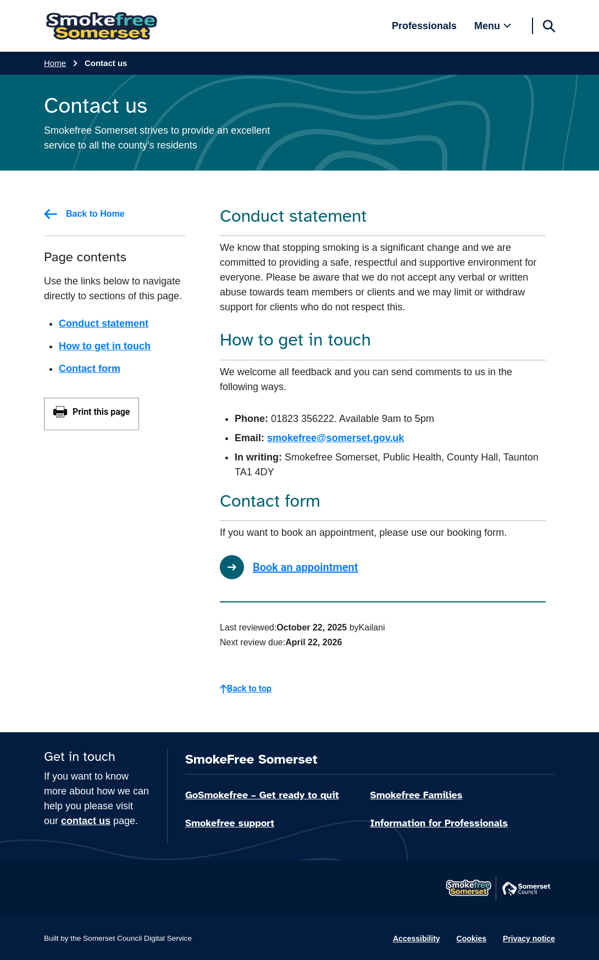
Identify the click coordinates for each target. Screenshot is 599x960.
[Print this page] (91, 413)
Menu (487, 25)
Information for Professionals (439, 823)
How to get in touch (105, 346)
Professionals (424, 25)
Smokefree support (229, 823)
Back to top (245, 688)
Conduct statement (103, 323)
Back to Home (84, 214)
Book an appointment (289, 567)
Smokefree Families (416, 795)
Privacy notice (529, 938)
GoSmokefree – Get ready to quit (262, 795)
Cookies (471, 938)
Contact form (89, 368)
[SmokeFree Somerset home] (101, 26)
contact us (85, 820)
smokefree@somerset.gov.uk (335, 437)
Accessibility (416, 938)
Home (55, 63)
